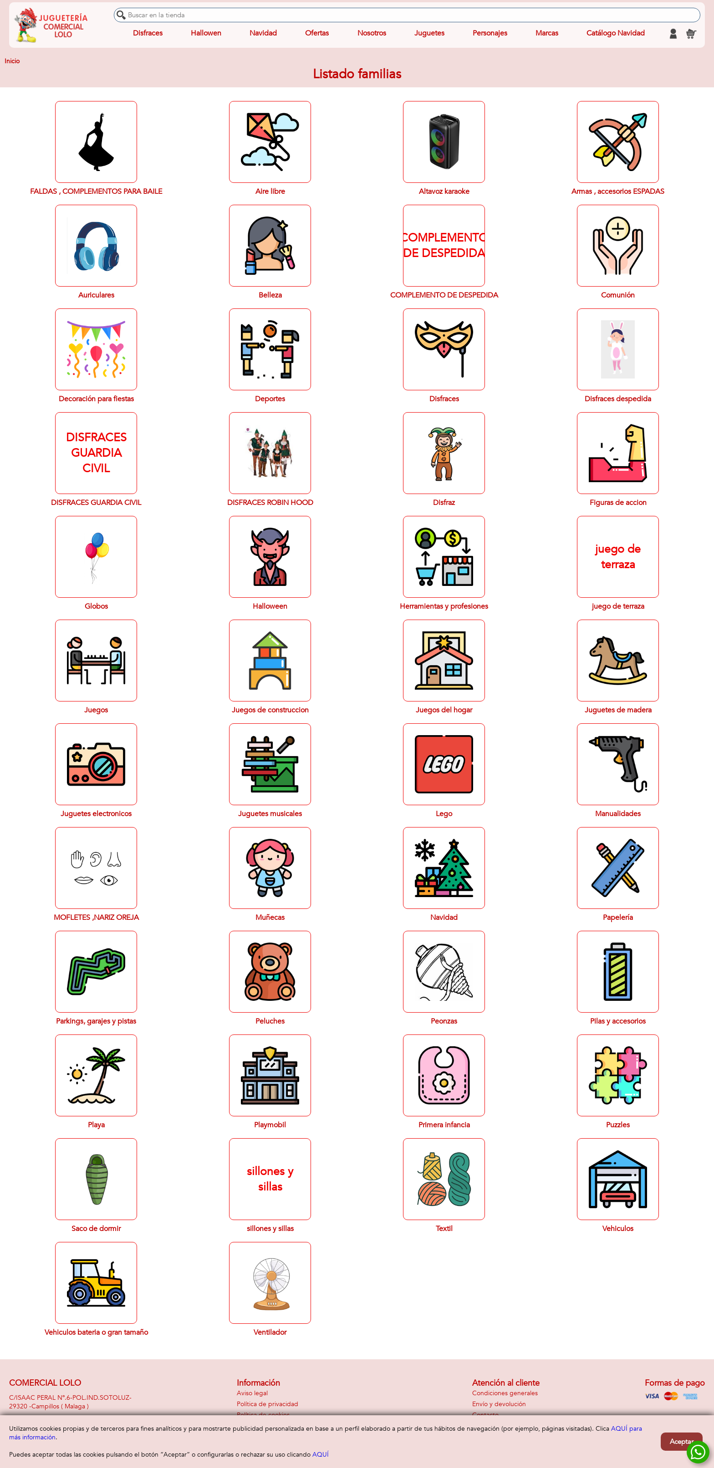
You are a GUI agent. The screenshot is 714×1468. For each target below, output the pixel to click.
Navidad (263, 34)
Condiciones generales (505, 1393)
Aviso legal (252, 1393)
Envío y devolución (499, 1404)
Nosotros (371, 34)
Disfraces (148, 34)
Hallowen (206, 34)
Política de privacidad (267, 1404)
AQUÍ (320, 1454)
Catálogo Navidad (615, 34)
